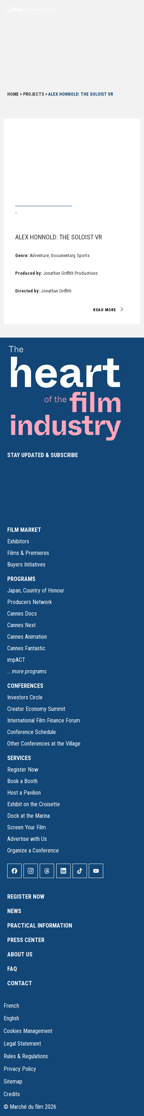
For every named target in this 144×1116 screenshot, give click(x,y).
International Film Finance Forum (43, 720)
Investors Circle (25, 697)
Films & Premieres (28, 553)
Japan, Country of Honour (35, 590)
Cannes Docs (22, 613)
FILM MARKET (24, 529)
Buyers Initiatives (26, 564)
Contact (19, 983)
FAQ (12, 968)
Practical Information (39, 925)
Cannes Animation (27, 636)
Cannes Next (21, 625)
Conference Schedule (31, 732)
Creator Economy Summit (36, 708)
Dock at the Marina (28, 815)
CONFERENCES (25, 685)
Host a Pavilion (24, 792)
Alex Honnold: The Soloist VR (58, 237)
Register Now (22, 769)
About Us (19, 954)
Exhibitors (18, 541)
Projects (33, 94)
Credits (12, 1094)
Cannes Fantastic (26, 648)
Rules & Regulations (26, 1056)
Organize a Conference (33, 850)
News (14, 911)
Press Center (25, 940)
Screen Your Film (26, 827)
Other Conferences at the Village (43, 743)
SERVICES (19, 758)
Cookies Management (28, 1031)
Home (13, 94)
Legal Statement (22, 1043)
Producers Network (29, 602)
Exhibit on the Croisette (33, 804)
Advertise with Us (27, 838)
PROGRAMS (21, 579)
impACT (16, 659)
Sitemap (13, 1081)
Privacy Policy (20, 1068)
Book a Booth (22, 781)
